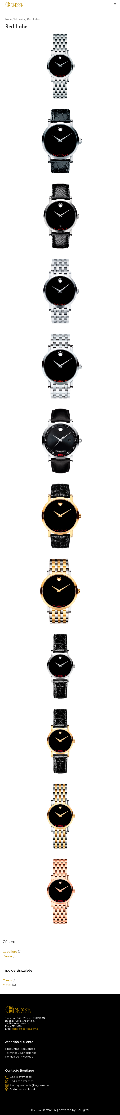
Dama (7, 956)
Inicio (8, 19)
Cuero (7, 980)
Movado (19, 19)
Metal (7, 985)
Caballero (10, 951)
